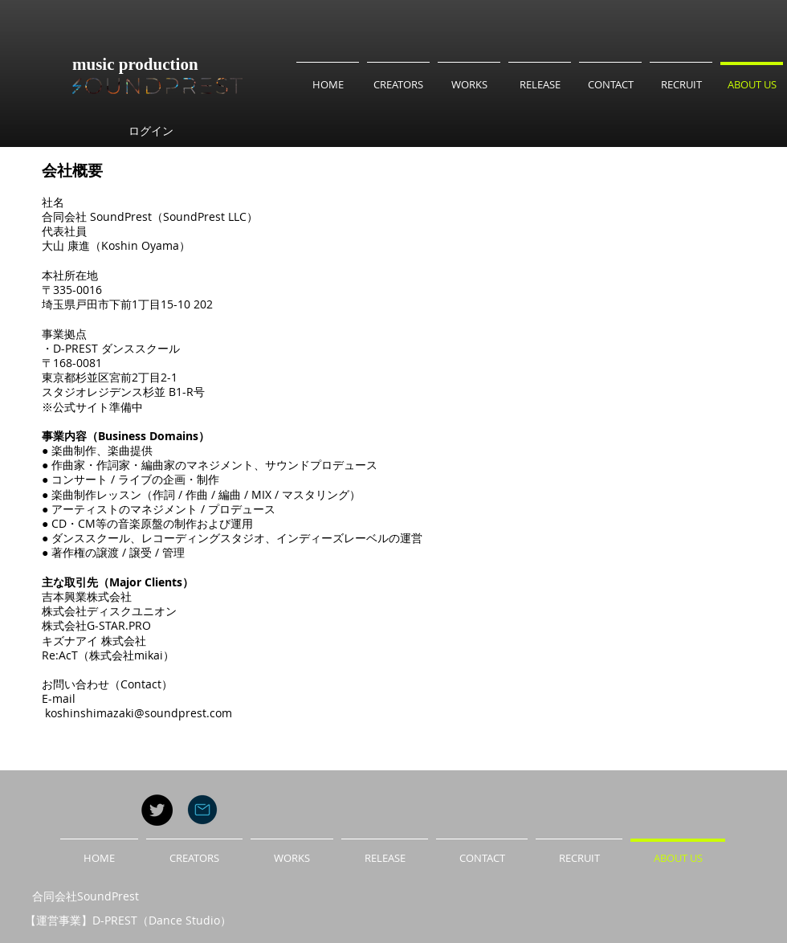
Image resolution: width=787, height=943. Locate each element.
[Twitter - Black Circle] (157, 810)
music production (135, 64)
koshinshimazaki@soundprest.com (138, 713)
